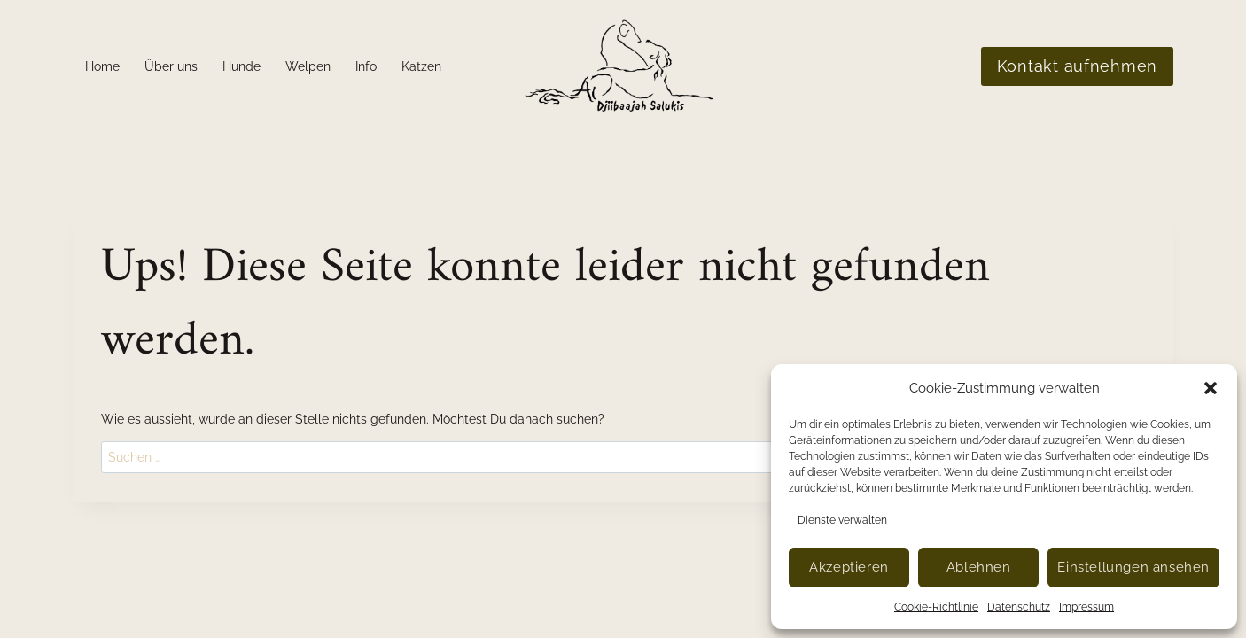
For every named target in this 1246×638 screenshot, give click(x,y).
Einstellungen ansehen (1133, 567)
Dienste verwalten (842, 520)
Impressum (1086, 607)
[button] (1210, 388)
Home (102, 66)
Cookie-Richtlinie (936, 607)
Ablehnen (978, 567)
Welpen (308, 66)
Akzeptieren (849, 567)
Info (366, 66)
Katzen (421, 66)
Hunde (241, 66)
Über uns (171, 66)
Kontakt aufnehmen (1077, 66)
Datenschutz (1018, 607)
